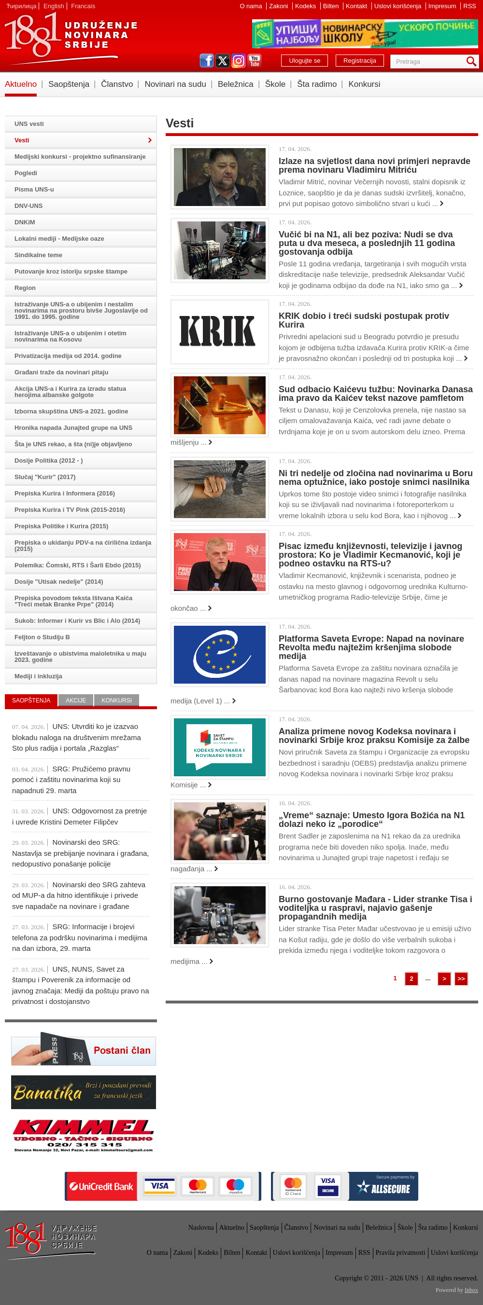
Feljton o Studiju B (42, 637)
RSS (469, 6)
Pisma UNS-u (34, 189)
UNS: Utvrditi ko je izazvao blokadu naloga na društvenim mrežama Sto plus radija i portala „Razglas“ (76, 737)
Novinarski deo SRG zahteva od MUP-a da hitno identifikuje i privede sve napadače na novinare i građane (78, 895)
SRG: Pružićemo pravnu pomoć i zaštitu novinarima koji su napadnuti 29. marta (71, 780)
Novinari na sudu (175, 84)
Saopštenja (68, 84)
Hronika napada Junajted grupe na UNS (73, 428)
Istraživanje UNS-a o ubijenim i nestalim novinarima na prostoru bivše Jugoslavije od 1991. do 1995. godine (81, 310)
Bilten (332, 6)
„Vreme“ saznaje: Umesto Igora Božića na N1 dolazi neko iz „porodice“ (372, 819)
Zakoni (279, 6)
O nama (252, 6)
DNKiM (24, 222)
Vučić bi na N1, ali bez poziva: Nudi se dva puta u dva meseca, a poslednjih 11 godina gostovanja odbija (367, 243)
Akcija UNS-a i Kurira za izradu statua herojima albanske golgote (70, 391)
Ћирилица (21, 6)
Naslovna (201, 1227)
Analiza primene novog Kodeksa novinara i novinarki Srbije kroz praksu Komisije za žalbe (374, 736)
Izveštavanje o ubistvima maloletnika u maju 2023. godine (80, 656)
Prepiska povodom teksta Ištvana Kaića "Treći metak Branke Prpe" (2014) (73, 601)
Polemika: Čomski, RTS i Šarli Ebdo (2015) (77, 565)
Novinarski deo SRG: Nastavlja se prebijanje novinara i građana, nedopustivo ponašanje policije (80, 853)
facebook (206, 61)
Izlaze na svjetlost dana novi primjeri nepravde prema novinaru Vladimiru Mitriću (374, 165)
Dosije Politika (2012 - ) (48, 460)
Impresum (443, 6)
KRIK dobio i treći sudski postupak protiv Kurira (364, 320)
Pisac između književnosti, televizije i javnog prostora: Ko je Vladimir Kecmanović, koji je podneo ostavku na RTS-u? (370, 554)
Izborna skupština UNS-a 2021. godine (71, 411)
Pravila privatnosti (401, 1252)
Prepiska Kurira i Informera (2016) (64, 493)
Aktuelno (21, 84)
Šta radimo (317, 84)
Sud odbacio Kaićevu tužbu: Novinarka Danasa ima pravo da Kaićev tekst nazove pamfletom (376, 394)
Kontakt (357, 6)
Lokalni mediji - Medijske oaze (59, 238)
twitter (222, 61)
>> (461, 978)
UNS (70, 39)
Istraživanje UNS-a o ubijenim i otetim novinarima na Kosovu (70, 336)
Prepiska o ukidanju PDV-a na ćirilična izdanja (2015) (82, 545)
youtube (254, 61)
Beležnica (236, 84)
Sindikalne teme (38, 255)
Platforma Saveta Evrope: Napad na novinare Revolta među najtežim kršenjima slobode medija (371, 647)
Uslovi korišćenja (398, 6)
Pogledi (25, 173)
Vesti (21, 140)
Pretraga (473, 61)
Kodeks (306, 6)
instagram (238, 61)
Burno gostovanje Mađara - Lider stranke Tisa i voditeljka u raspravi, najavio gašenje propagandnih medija (375, 907)
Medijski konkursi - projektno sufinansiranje (80, 156)
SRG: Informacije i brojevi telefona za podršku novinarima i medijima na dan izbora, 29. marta (79, 937)
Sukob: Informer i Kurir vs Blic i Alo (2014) (77, 621)
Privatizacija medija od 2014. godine (68, 356)
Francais (83, 6)
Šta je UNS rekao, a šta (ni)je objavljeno (73, 444)
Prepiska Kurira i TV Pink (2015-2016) (69, 510)
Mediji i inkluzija (38, 676)
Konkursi (364, 84)
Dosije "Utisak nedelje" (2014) (58, 581)
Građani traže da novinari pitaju (61, 372)
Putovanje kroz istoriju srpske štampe (71, 271)
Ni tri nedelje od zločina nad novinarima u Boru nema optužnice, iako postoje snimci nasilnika (376, 477)
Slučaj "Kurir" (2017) (44, 477)
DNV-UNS (28, 206)
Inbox (471, 1290)
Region (25, 288)
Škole (275, 84)
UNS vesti (29, 124)
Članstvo (117, 84)
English (53, 6)
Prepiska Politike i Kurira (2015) (61, 526)
